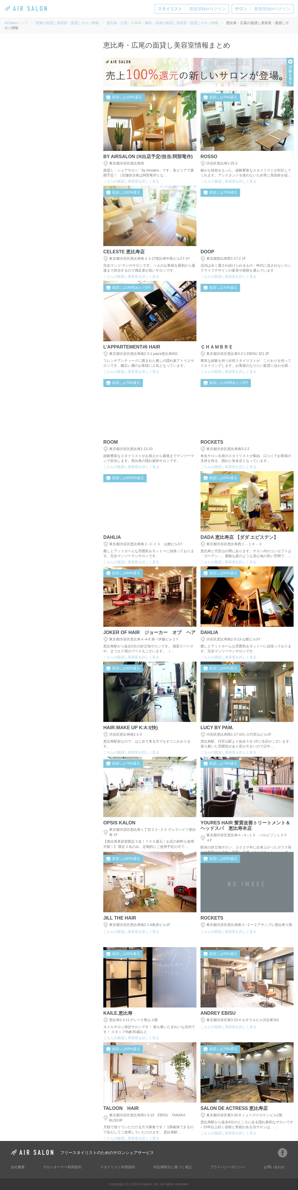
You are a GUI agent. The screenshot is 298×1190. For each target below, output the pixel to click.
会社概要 (18, 1167)
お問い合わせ (274, 1167)
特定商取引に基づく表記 (172, 1167)
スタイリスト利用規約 (117, 1167)
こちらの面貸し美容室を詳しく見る (131, 181)
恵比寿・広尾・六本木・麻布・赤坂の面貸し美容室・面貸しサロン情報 (162, 23)
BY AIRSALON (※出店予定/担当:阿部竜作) (148, 156)
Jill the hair (119, 917)
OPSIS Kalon (119, 822)
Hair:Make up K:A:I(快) (130, 727)
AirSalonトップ (16, 23)
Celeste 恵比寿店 (124, 251)
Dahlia (112, 537)
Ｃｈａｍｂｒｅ (217, 346)
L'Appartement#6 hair (131, 346)
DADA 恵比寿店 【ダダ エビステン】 (239, 537)
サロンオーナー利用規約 (62, 1167)
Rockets (212, 442)
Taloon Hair (121, 1108)
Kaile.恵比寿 (117, 1013)
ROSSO (209, 156)
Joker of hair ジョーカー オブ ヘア (149, 632)
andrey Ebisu (218, 1013)
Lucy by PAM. (217, 727)
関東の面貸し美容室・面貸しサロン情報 (67, 23)
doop (207, 251)
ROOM (110, 442)
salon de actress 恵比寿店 (234, 1108)
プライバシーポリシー (227, 1167)
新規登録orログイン (192, 9)
